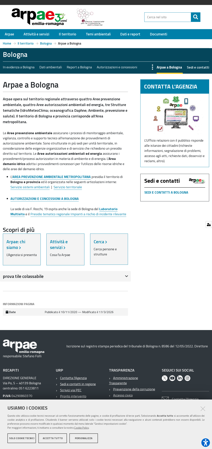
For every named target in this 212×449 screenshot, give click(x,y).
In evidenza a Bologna (18, 67)
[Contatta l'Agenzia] (174, 114)
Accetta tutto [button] (53, 439)
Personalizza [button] (83, 439)
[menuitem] (9, 34)
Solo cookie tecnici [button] (21, 439)
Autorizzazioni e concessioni (117, 67)
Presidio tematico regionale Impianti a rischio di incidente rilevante (78, 214)
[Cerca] (203, 17)
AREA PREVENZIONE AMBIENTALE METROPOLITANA (51, 176)
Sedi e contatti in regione (78, 384)
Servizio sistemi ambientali (30, 187)
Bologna (46, 43)
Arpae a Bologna (169, 67)
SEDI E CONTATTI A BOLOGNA (166, 192)
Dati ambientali (50, 67)
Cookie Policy (81, 429)
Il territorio (26, 43)
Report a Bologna (79, 67)
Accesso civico (123, 395)
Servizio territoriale (68, 187)
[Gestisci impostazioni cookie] (208, 224)
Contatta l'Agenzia (73, 377)
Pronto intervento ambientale (71, 399)
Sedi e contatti (198, 67)
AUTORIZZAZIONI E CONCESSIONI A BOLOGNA (44, 198)
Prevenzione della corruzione (134, 389)
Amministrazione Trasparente (123, 380)
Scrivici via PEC (71, 390)
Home (7, 43)
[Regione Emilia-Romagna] (126, 17)
